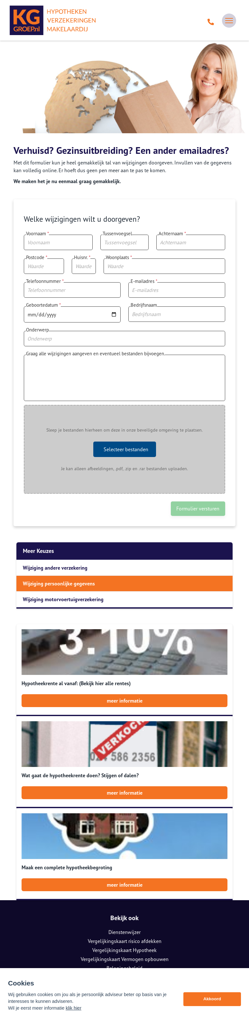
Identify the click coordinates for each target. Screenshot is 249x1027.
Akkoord (212, 1003)
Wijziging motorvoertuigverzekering (63, 599)
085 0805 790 (124, 961)
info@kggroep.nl (124, 970)
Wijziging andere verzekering (55, 568)
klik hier (73, 1012)
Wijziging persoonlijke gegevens (59, 583)
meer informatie (125, 700)
